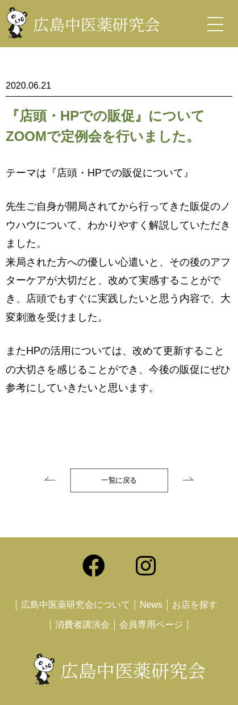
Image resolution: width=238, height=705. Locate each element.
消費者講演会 (82, 624)
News (151, 604)
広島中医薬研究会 (96, 24)
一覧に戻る (119, 480)
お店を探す (195, 604)
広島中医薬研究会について (75, 604)
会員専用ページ (151, 624)
